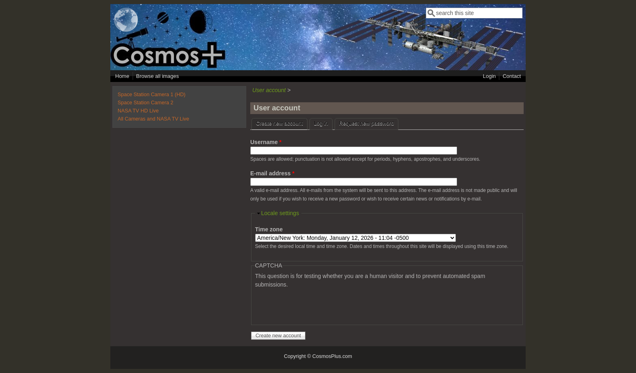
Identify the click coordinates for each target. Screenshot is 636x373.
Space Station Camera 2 (145, 103)
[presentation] (316, 305)
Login (489, 76)
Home (122, 76)
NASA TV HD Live (138, 111)
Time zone (269, 229)
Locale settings (280, 213)
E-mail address (272, 173)
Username (265, 142)
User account (269, 90)
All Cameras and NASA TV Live (153, 119)
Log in (321, 123)
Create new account (281, 122)
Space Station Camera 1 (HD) (151, 94)
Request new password (366, 123)
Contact (512, 76)
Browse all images (157, 76)
